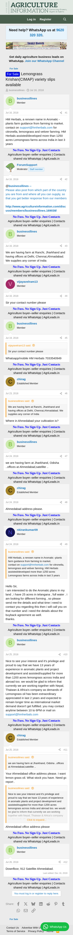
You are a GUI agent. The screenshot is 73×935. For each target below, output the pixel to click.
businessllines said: (19, 401)
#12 (65, 862)
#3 (66, 246)
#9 (66, 544)
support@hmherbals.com (36, 127)
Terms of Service (15, 931)
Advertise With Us (32, 927)
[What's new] (57, 19)
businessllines (17, 90)
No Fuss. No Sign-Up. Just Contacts (36, 150)
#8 (66, 502)
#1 (66, 112)
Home (50, 931)
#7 (66, 456)
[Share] (60, 113)
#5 (66, 338)
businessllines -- (20, 186)
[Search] (65, 19)
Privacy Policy (36, 931)
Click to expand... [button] (37, 819)
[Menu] (9, 19)
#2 (66, 179)
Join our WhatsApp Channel (44, 61)
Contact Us (12, 927)
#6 (66, 393)
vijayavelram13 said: (19, 345)
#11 (65, 749)
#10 (65, 654)
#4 (66, 296)
